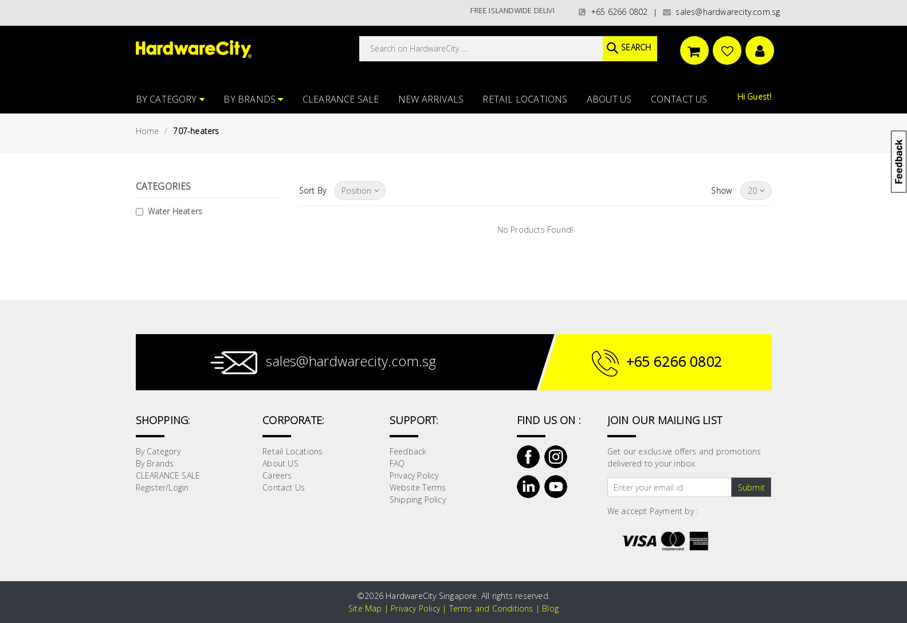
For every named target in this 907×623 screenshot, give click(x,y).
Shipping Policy (418, 499)
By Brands (253, 99)
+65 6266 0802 (613, 11)
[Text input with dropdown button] (669, 487)
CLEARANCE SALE (341, 99)
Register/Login (162, 487)
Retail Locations (524, 99)
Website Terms (418, 487)
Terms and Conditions (491, 608)
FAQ (397, 463)
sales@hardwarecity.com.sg (721, 11)
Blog (550, 608)
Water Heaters (175, 211)
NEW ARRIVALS (431, 99)
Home (147, 131)
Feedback (408, 451)
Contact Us (679, 99)
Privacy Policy (414, 475)
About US (609, 99)
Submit (751, 487)
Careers (277, 475)
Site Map (365, 608)
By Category (170, 99)
